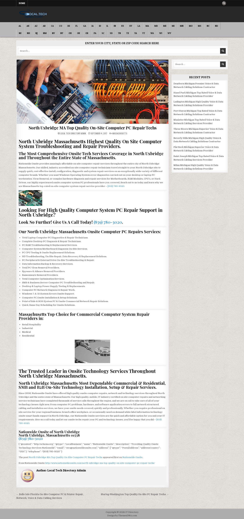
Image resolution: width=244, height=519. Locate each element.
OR (86, 33)
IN (115, 26)
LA (139, 26)
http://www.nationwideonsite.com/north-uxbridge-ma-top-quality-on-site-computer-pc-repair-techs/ (100, 463)
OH (70, 33)
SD (111, 33)
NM (45, 33)
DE (68, 26)
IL (107, 26)
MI (173, 26)
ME (164, 26)
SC (103, 33)
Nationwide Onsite (132, 457)
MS (199, 26)
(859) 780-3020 (115, 186)
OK (78, 33)
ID (100, 26)
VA (135, 33)
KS (122, 26)
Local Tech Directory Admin (73, 133)
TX (127, 33)
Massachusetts (119, 133)
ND (216, 26)
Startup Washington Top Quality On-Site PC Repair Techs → (135, 494)
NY (61, 33)
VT (143, 33)
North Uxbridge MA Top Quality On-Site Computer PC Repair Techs (92, 127)
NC (208, 26)
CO (60, 26)
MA (147, 26)
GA (84, 26)
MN (182, 26)
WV (169, 33)
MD (156, 26)
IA (93, 26)
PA (95, 33)
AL (20, 26)
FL (76, 26)
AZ (36, 26)
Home (22, 3)
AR (44, 26)
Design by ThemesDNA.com (122, 515)
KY (130, 26)
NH (28, 33)
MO (190, 26)
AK (28, 26)
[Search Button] (224, 3)
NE (20, 33)
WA (152, 33)
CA (52, 26)
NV (53, 33)
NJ (36, 33)
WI (160, 33)
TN (119, 33)
